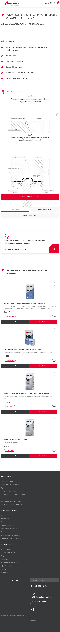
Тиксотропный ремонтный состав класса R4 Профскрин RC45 (27, 393)
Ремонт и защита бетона (10, 485)
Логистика (5, 519)
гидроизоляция (9, 316)
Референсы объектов (9, 562)
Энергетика (5, 522)
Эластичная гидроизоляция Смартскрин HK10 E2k (22, 349)
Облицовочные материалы (11, 504)
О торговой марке (8, 552)
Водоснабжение (7, 525)
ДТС (3, 515)
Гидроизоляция (7, 481)
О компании (5, 549)
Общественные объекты (11, 535)
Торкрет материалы (9, 491)
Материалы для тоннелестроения (14, 495)
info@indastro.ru (37, 594)
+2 (54, 316)
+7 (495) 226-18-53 (38, 586)
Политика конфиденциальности (37, 618)
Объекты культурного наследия (13, 532)
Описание (15, 209)
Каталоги (4, 559)
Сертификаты (6, 556)
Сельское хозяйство (9, 529)
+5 (54, 450)
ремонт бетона (9, 406)
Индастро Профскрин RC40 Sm (15, 439)
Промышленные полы (9, 488)
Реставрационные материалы (12, 498)
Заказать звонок (34, 589)
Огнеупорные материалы (11, 501)
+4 (54, 406)
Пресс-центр (6, 566)
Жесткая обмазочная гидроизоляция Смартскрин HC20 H (25, 303)
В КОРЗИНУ (43, 321)
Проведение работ (30, 216)
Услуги (3, 569)
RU (47, 3)
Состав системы (44, 209)
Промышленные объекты (11, 538)
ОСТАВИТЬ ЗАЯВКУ (30, 197)
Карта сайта (33, 620)
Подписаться (56, 580)
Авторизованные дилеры (15, 249)
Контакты (5, 572)
